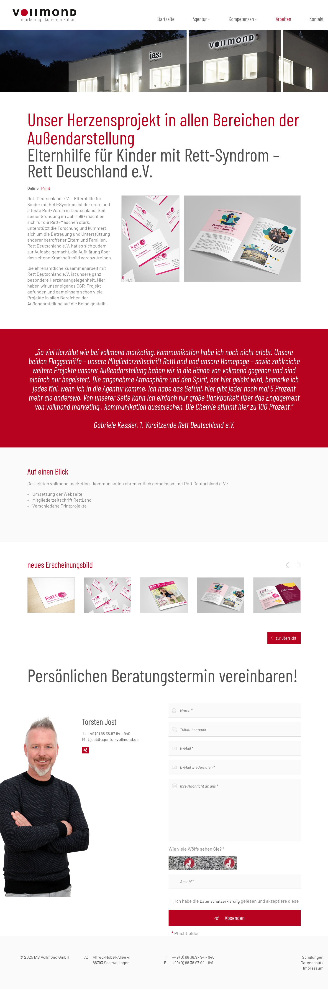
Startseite (165, 19)
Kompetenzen (241, 19)
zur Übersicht (286, 647)
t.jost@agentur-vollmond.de (113, 748)
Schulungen (312, 966)
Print (45, 197)
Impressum (313, 977)
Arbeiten (283, 19)
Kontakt (316, 19)
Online (33, 197)
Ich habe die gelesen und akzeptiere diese (237, 910)
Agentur (200, 19)
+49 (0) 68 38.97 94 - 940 (109, 742)
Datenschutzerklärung (220, 910)
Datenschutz (312, 971)
